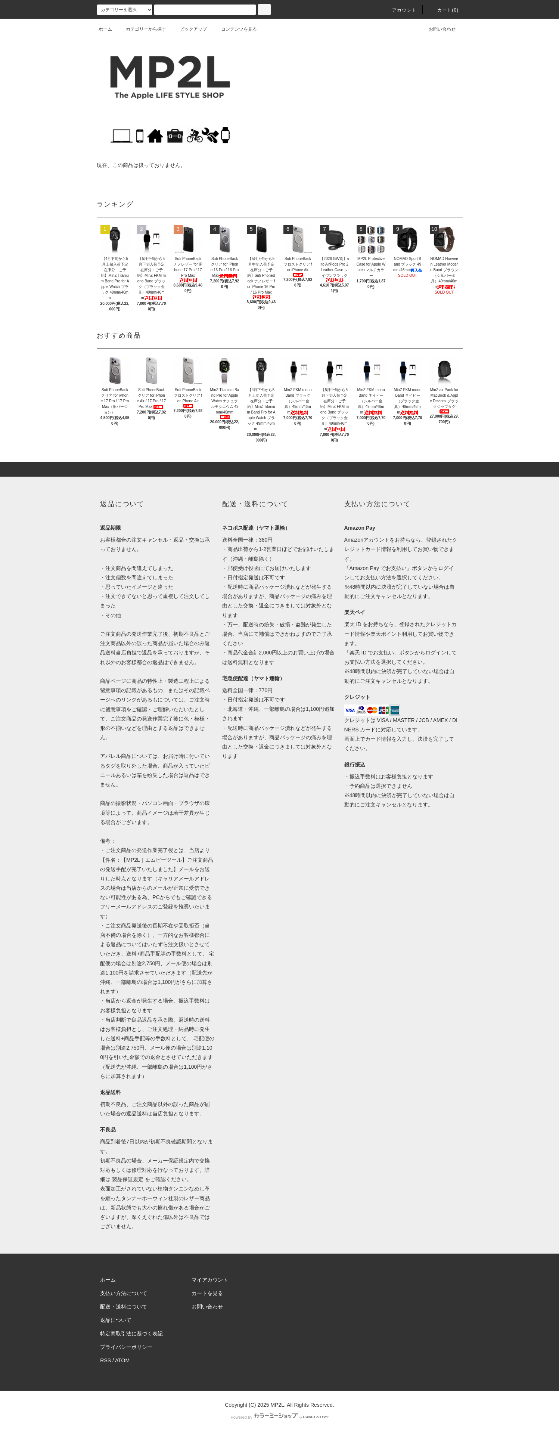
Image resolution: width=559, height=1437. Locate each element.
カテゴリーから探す (141, 29)
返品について (115, 1320)
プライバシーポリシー (126, 1347)
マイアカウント (210, 1280)
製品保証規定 (128, 1179)
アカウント (400, 10)
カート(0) (443, 10)
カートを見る (207, 1293)
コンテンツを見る (234, 29)
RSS (105, 1360)
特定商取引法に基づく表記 (131, 1334)
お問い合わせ (438, 29)
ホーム (105, 29)
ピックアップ (189, 29)
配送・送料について (123, 1307)
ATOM (122, 1360)
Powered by (279, 1417)
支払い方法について (123, 1293)
